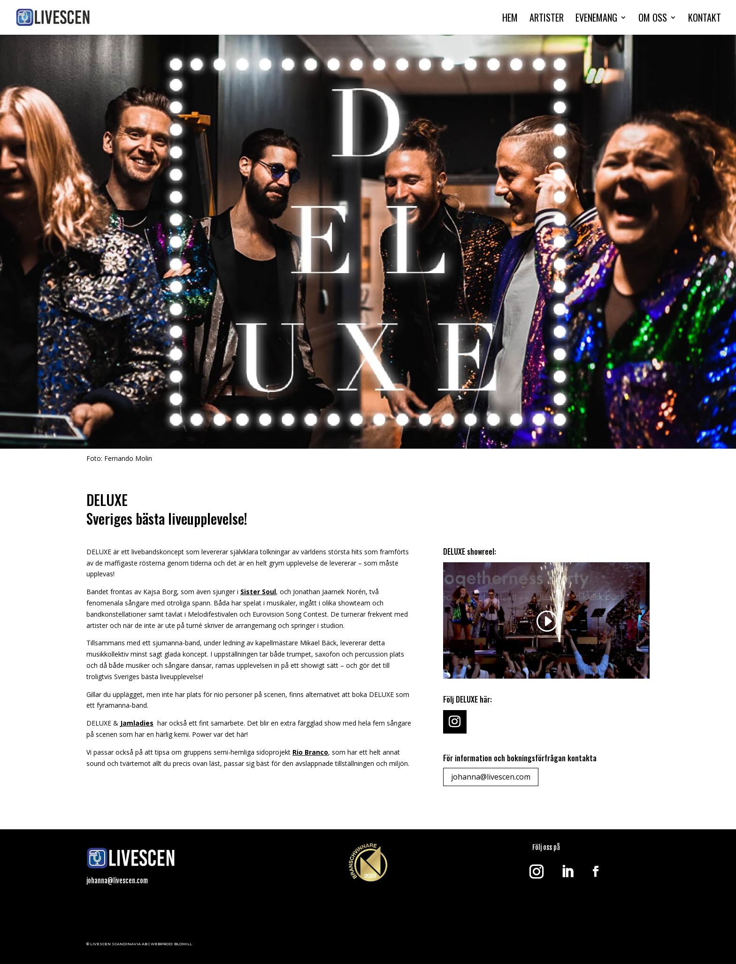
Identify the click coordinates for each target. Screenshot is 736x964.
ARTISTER (546, 19)
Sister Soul (258, 591)
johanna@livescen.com (490, 777)
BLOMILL (183, 943)
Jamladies (136, 723)
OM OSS (652, 19)
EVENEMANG (596, 19)
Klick (106, 912)
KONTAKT (704, 19)
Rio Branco (310, 752)
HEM (510, 19)
